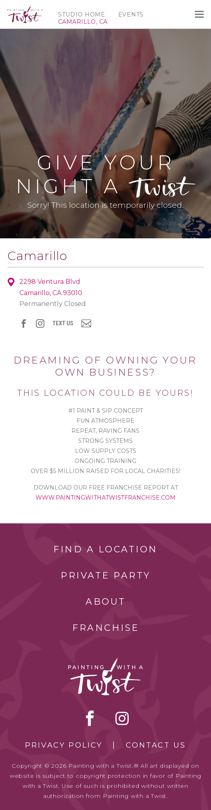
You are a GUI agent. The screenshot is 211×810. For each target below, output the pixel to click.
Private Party (106, 575)
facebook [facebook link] (23, 323)
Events (131, 14)
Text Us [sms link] (62, 323)
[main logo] (25, 9)
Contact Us (156, 745)
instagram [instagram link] (40, 323)
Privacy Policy (63, 745)
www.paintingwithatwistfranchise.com (105, 497)
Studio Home (81, 14)
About (106, 601)
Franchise (105, 627)
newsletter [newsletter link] (86, 323)
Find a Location (105, 549)
